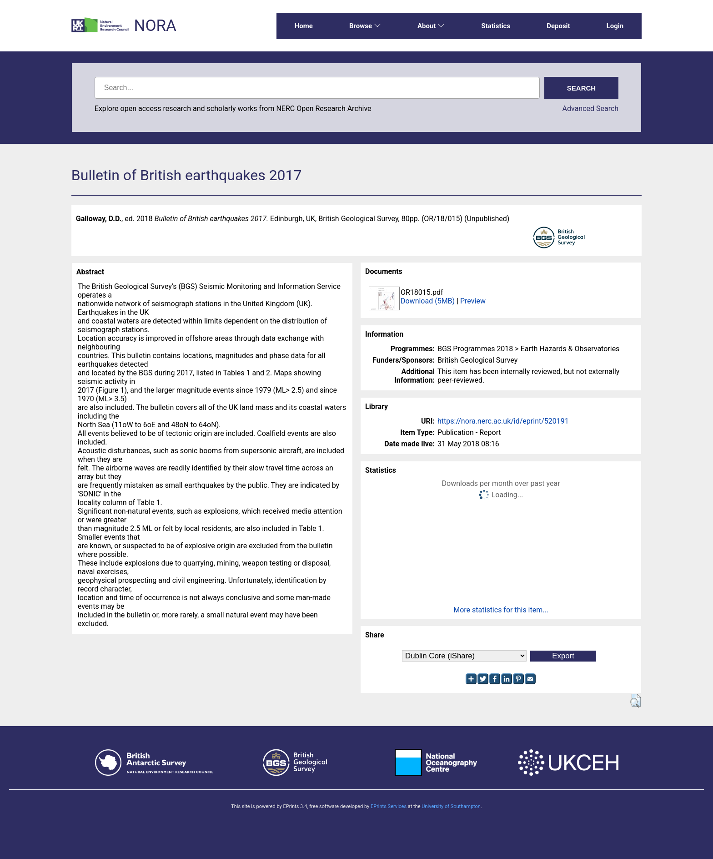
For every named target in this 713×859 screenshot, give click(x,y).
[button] (635, 700)
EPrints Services (389, 806)
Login (615, 26)
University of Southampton (451, 806)
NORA (155, 25)
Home (304, 26)
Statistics (495, 26)
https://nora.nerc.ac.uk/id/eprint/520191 (503, 421)
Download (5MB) (428, 301)
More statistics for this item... (500, 610)
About (431, 26)
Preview (473, 301)
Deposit (558, 26)
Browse (365, 26)
